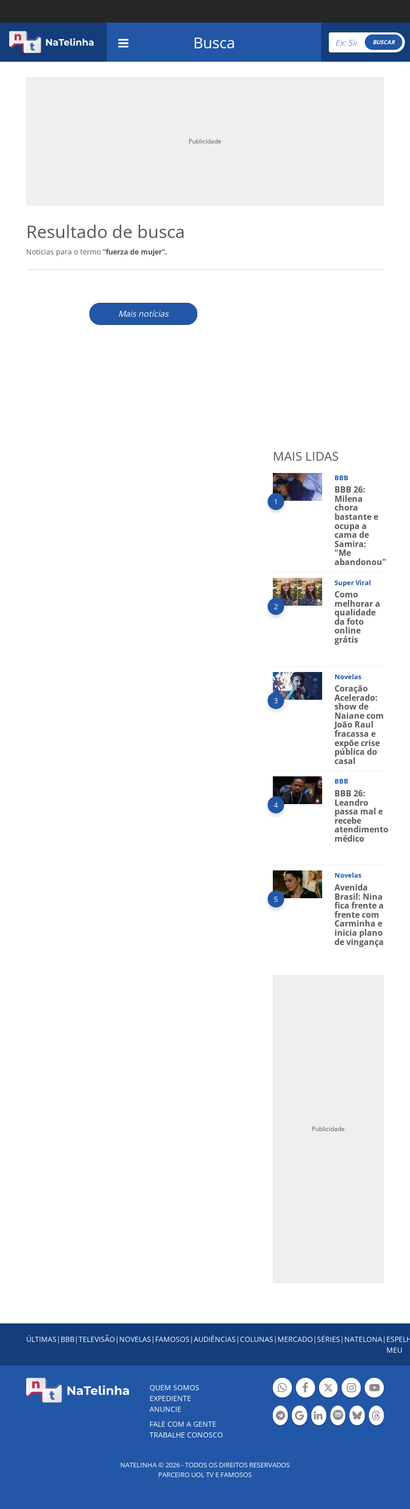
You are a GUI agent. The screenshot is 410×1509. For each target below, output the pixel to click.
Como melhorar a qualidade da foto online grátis (357, 617)
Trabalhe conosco (186, 1435)
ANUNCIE (165, 1409)
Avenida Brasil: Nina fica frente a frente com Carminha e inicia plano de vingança (359, 915)
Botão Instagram (351, 1388)
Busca (214, 42)
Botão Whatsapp (282, 1388)
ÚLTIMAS (41, 1339)
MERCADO (295, 1339)
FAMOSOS (172, 1339)
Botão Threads (376, 1416)
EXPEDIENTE (170, 1398)
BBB (67, 1339)
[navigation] (123, 42)
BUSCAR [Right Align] (383, 42)
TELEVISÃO (97, 1339)
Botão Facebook (305, 1388)
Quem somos (174, 1387)
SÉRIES (328, 1339)
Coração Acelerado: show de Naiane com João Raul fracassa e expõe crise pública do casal (359, 725)
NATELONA (363, 1339)
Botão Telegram (280, 1416)
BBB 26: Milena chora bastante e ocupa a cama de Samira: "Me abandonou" (360, 526)
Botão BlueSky (356, 1416)
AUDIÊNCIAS (215, 1339)
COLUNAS (256, 1339)
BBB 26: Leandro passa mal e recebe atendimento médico (361, 816)
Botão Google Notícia (299, 1416)
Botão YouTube (374, 1388)
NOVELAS (135, 1339)
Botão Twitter (328, 1388)
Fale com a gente (183, 1424)
